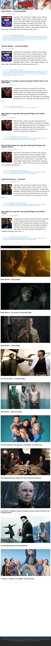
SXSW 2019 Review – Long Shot (13, 179)
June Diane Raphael (42, 37)
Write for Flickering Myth (28, 629)
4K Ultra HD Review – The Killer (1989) (13, 378)
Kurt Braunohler (7, 73)
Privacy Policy (21, 640)
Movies (10, 35)
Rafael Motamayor (17, 203)
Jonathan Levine (33, 37)
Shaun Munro (20, 70)
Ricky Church (19, 106)
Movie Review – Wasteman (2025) (11, 412)
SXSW (38, 205)
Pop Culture (28, 605)
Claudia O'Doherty (15, 37)
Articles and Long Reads (28, 598)
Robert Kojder (20, 35)
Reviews (15, 35)
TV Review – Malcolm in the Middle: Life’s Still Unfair (17, 578)
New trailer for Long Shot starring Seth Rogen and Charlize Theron (23, 114)
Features (28, 596)
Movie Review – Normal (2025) (10, 345)
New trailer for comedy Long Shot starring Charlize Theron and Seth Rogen (24, 81)
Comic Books (28, 612)
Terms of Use (14, 640)
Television (28, 610)
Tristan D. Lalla (20, 40)
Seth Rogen (13, 40)
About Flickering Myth (28, 624)
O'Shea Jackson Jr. (32, 73)
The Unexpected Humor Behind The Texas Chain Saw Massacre (21, 478)
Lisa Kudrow (20, 73)
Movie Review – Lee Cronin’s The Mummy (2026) (16, 312)
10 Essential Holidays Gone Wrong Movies (14, 545)
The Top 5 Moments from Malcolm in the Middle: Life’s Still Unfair (21, 445)
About (28, 622)
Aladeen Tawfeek (13, 36)
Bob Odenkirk (38, 36)
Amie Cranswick (12, 136)
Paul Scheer (40, 73)
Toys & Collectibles (28, 617)
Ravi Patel (7, 40)
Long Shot (25, 73)
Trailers (26, 136)
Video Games (28, 615)
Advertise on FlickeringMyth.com (28, 627)
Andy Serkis (31, 36)
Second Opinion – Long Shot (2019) (14, 46)
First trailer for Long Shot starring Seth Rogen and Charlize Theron (23, 212)
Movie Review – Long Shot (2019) (13, 11)
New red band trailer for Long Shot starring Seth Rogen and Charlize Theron (23, 146)
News (14, 106)
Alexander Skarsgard (23, 36)
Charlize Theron (7, 37)
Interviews (28, 600)
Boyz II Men (44, 36)
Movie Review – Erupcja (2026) (10, 279)
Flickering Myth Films (28, 620)
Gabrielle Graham (24, 37)
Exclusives (28, 603)
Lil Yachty (14, 73)
